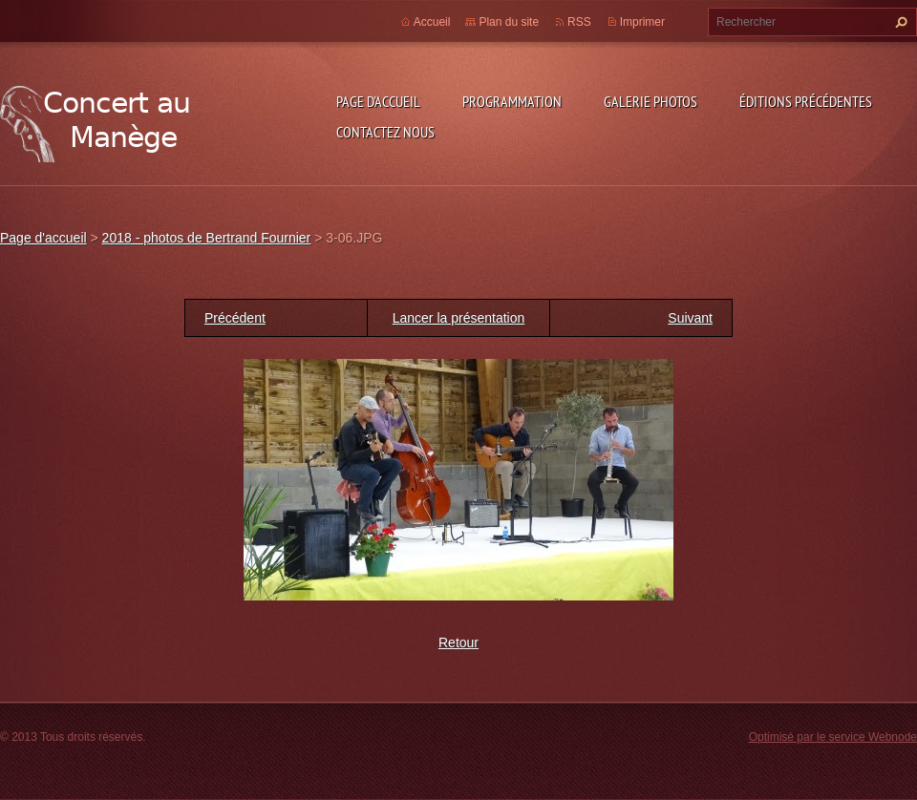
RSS (579, 22)
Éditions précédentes (805, 101)
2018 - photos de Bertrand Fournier (206, 237)
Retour (458, 642)
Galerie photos (650, 101)
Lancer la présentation (459, 318)
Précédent (235, 318)
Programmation (512, 101)
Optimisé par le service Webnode (833, 737)
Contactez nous (385, 131)
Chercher (899, 22)
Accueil (432, 22)
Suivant (690, 318)
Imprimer (642, 22)
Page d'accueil (378, 101)
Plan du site (509, 22)
